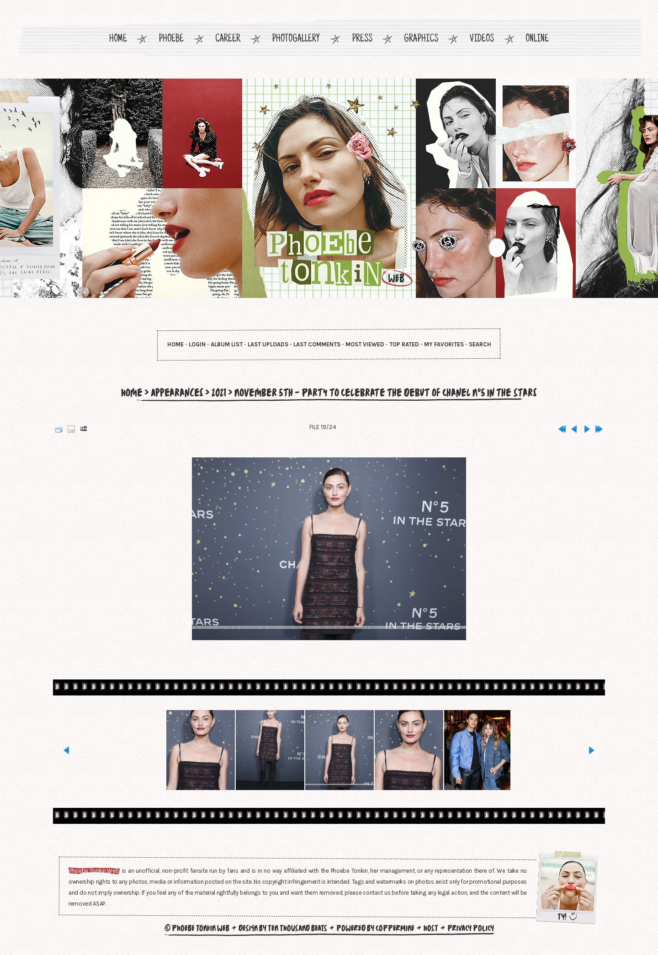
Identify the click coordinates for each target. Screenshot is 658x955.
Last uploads (268, 344)
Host (431, 928)
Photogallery (296, 39)
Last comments (316, 344)
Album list (227, 344)
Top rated (404, 344)
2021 (217, 392)
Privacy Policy (470, 928)
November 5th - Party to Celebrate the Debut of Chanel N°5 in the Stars (387, 392)
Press (362, 39)
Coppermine (395, 928)
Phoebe (171, 39)
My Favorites (444, 344)
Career (227, 39)
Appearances (174, 392)
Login (197, 344)
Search (480, 344)
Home (118, 39)
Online (537, 39)
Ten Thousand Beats (297, 928)
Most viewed (364, 344)
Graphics (421, 39)
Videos (482, 39)
